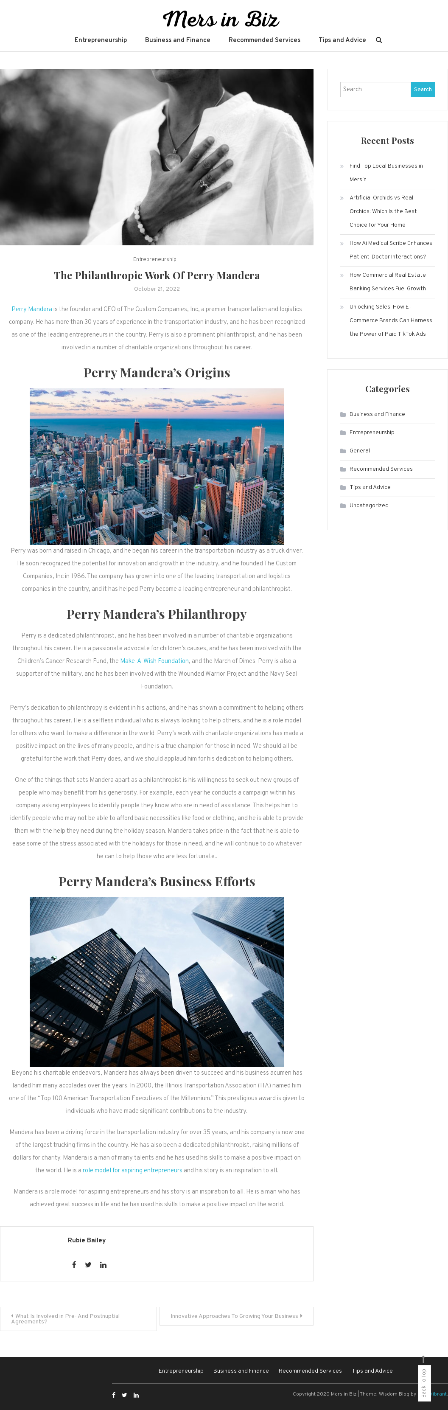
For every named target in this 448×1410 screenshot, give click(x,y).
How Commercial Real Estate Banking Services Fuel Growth (388, 282)
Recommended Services (264, 41)
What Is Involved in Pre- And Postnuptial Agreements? (65, 1319)
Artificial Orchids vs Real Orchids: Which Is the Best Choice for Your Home (383, 211)
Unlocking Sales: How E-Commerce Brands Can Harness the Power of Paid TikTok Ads (391, 320)
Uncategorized (369, 505)
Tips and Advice (342, 41)
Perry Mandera (31, 310)
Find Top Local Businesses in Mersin (386, 173)
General (360, 451)
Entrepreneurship (101, 41)
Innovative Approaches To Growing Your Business (234, 1316)
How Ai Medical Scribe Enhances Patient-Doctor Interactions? (391, 250)
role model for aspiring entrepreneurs (132, 1171)
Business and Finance (177, 41)
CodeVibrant (432, 1394)
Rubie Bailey (87, 1241)
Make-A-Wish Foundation (154, 661)
